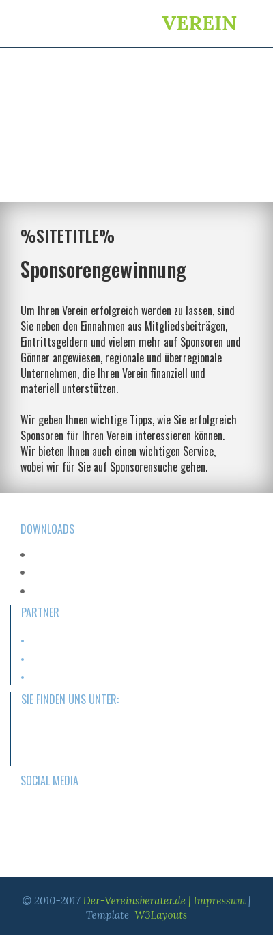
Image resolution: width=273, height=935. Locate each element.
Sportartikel (49, 658)
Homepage (48, 641)
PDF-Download (57, 555)
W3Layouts (160, 914)
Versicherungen (58, 677)
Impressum (220, 900)
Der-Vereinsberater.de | (138, 900)
